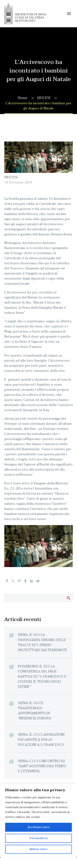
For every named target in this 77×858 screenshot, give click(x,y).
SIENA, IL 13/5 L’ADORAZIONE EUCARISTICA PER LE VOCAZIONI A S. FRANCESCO (41, 739)
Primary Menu (69, 13)
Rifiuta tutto (38, 849)
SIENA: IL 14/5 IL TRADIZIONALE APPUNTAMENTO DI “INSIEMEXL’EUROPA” (35, 710)
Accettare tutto (38, 827)
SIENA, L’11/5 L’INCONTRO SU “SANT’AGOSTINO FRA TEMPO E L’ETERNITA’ (42, 766)
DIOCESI (10, 177)
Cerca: (68, 598)
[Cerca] (38, 598)
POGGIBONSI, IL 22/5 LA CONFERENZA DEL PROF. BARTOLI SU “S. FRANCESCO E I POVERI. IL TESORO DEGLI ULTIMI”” (42, 676)
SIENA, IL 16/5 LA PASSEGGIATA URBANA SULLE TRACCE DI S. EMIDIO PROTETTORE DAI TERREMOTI (42, 642)
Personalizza (39, 838)
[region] (38, 820)
